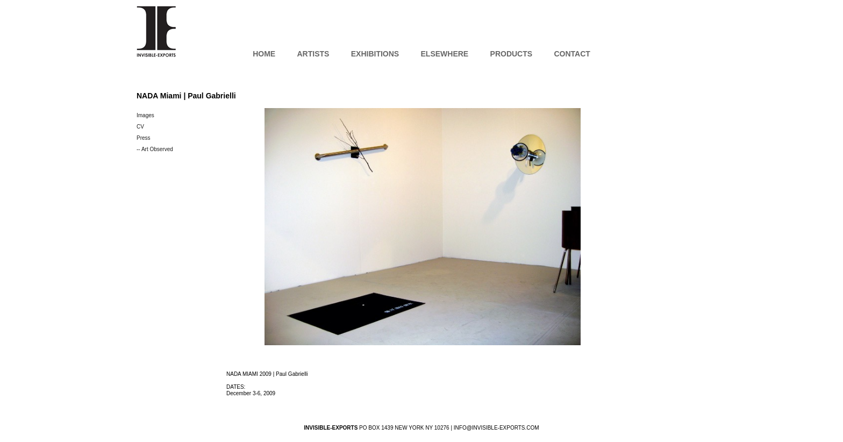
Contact (572, 53)
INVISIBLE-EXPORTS (156, 31)
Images (145, 115)
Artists (313, 53)
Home (264, 53)
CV (140, 127)
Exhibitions (375, 53)
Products (511, 53)
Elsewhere (445, 53)
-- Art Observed (155, 149)
